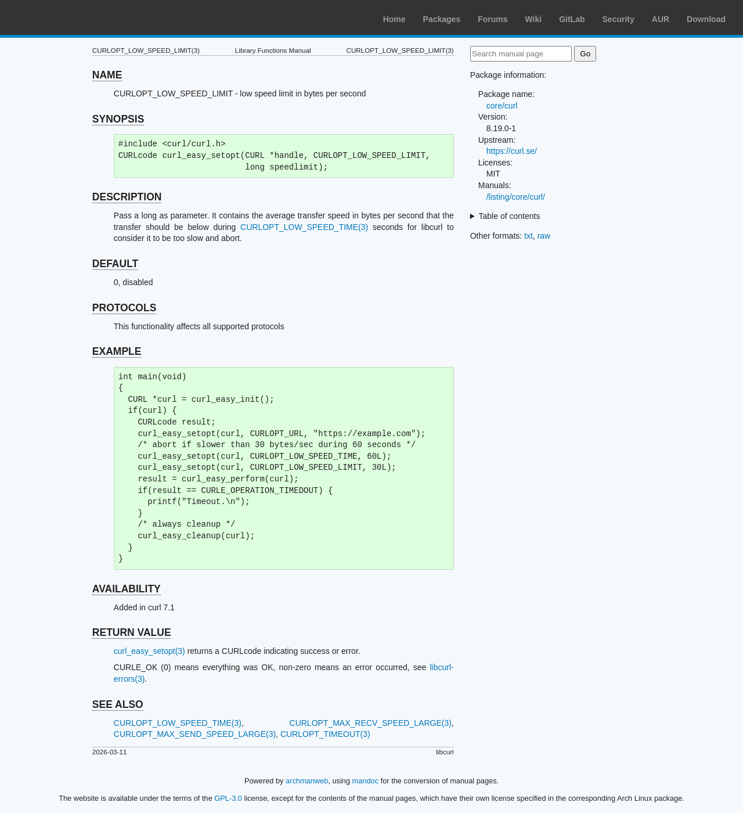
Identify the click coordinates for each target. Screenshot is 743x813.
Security (618, 19)
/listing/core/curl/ (515, 197)
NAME (107, 75)
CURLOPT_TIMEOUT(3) (325, 734)
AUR (660, 19)
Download (706, 19)
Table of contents (509, 216)
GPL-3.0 (228, 798)
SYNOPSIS (118, 119)
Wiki (533, 19)
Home (394, 19)
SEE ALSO (117, 704)
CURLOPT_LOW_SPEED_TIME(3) (304, 227)
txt (528, 235)
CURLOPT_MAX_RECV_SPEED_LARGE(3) (371, 723)
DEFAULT (115, 263)
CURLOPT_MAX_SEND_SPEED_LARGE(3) (195, 734)
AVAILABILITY (126, 589)
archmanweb (307, 780)
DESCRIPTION (127, 197)
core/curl (502, 105)
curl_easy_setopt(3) (149, 651)
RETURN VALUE (131, 632)
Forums (492, 19)
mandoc (365, 780)
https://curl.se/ (511, 151)
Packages (442, 19)
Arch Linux (64, 17)
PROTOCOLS (124, 308)
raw (544, 235)
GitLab (572, 19)
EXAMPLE (117, 351)
